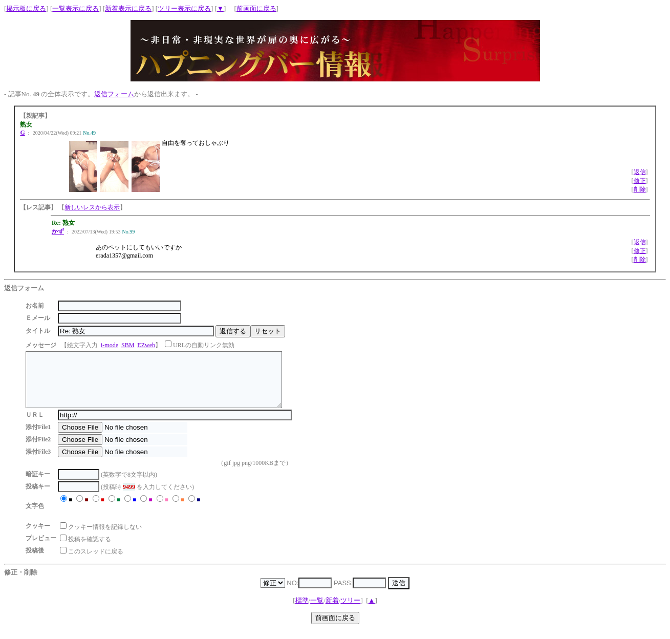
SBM (127, 345)
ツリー (350, 611)
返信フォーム (114, 94)
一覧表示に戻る (75, 8)
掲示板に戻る (26, 8)
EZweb (146, 345)
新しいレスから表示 (92, 207)
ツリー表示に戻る (184, 8)
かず (58, 231)
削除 (640, 189)
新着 (332, 611)
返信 (640, 172)
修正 (640, 180)
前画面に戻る (256, 8)
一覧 (316, 611)
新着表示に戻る (128, 8)
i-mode (109, 345)
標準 (302, 611)
